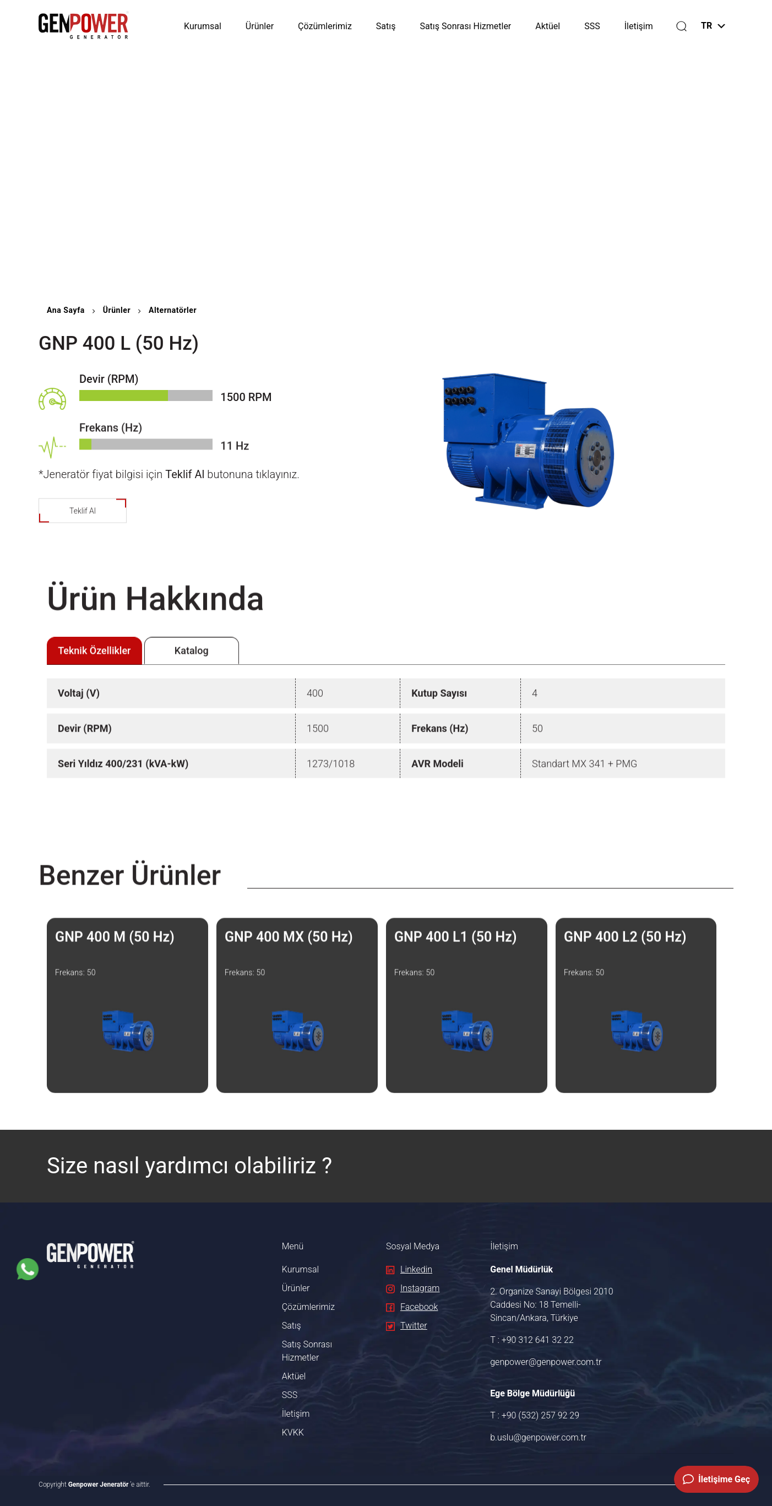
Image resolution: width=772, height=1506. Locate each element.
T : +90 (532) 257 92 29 (534, 1415)
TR (713, 25)
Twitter (406, 1325)
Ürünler (260, 26)
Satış (386, 26)
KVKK (293, 1432)
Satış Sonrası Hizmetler (465, 26)
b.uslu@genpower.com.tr (538, 1437)
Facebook (412, 1307)
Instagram (413, 1288)
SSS (592, 26)
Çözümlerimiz (325, 26)
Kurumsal (202, 26)
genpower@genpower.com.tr (545, 1362)
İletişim (638, 26)
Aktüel (547, 26)
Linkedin (409, 1269)
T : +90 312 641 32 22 (532, 1340)
